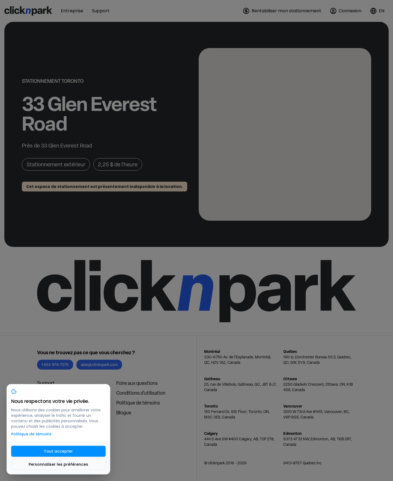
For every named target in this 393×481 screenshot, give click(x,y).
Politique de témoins (138, 403)
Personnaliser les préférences (58, 464)
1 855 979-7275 (55, 364)
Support (46, 383)
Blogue (123, 412)
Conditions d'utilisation (140, 393)
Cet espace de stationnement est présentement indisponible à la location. (104, 186)
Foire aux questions (137, 383)
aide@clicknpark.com (99, 364)
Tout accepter (58, 451)
